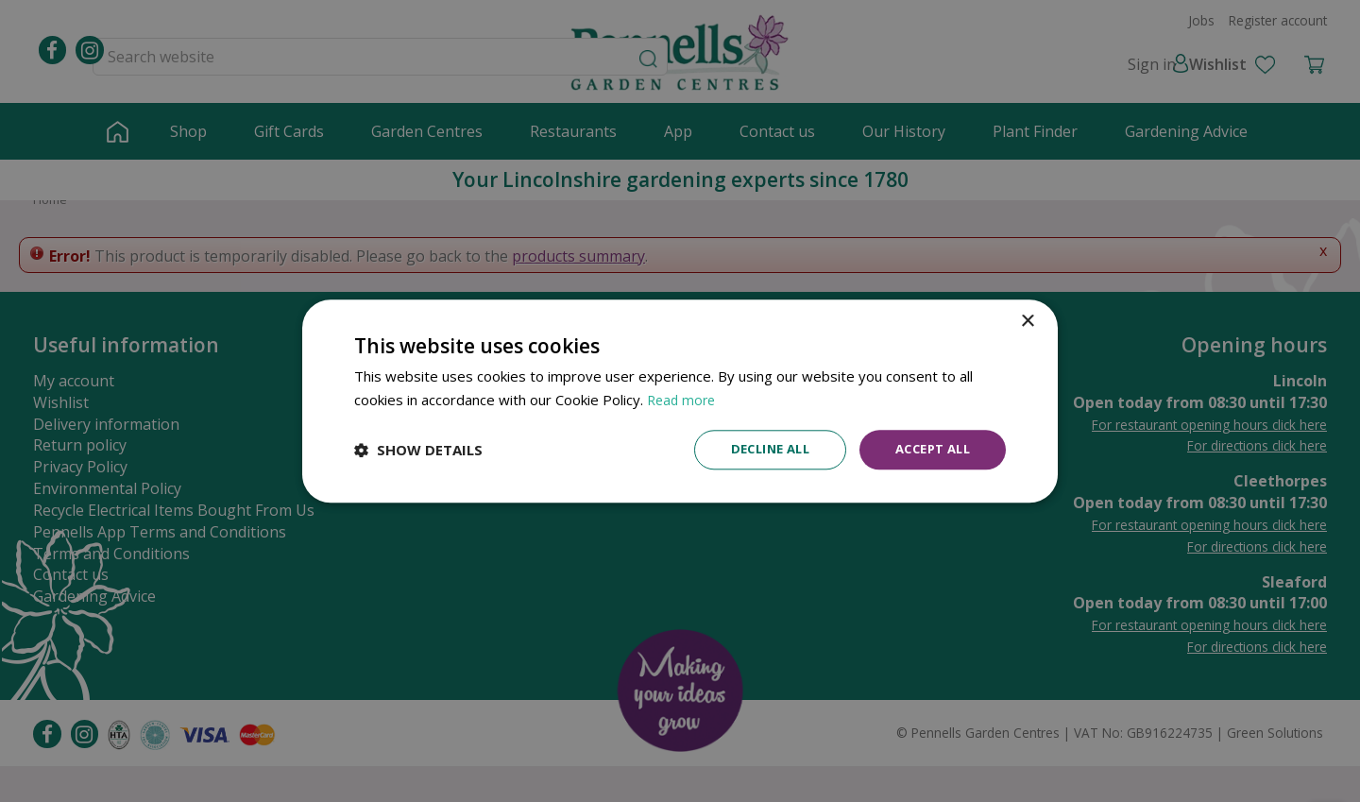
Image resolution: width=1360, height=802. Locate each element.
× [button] (1027, 320)
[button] (418, 449)
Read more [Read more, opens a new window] (683, 397)
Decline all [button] (756, 449)
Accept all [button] (928, 449)
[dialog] (680, 401)
